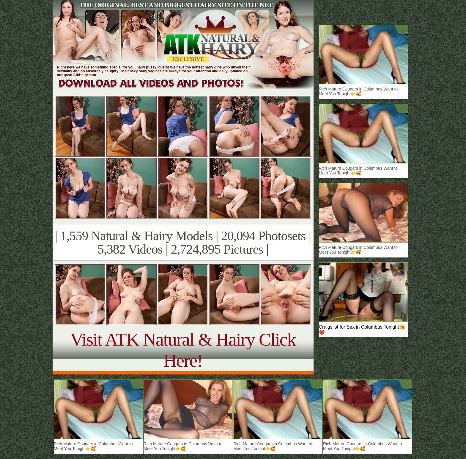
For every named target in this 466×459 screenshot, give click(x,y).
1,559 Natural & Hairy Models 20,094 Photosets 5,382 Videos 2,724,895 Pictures (183, 242)
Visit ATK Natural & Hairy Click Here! (183, 350)
